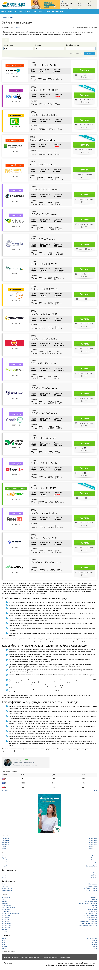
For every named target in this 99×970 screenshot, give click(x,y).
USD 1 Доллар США (66, 3)
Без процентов (6, 923)
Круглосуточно (6, 925)
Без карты (94, 899)
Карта (4, 884)
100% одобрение (91, 917)
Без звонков (6, 927)
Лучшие (94, 907)
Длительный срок (91, 866)
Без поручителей (91, 913)
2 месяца (94, 858)
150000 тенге (93, 841)
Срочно (4, 931)
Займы (28, 12)
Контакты (7, 957)
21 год (95, 873)
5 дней (4, 856)
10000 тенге (5, 841)
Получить (84, 70)
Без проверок (6, 921)
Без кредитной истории (89, 923)
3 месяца (94, 860)
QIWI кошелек (92, 884)
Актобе (4, 942)
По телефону (93, 919)
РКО (40, 12)
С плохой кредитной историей (87, 925)
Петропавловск (92, 938)
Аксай (4, 938)
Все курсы (5, 790)
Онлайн (4, 901)
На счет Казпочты (91, 890)
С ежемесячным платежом (88, 921)
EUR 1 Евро (64, 5)
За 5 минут (93, 897)
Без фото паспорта (91, 901)
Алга (3, 945)
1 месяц (94, 856)
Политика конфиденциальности (31, 957)
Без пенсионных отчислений (88, 903)
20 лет (4, 877)
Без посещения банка (90, 915)
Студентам (5, 903)
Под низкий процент (8, 907)
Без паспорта (93, 911)
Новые (4, 899)
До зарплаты (6, 897)
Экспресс (5, 929)
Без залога (5, 917)
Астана (4, 949)
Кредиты (18, 12)
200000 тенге (93, 843)
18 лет (4, 873)
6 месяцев (94, 862)
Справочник (57, 12)
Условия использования (50, 957)
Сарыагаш (94, 945)
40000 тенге (6, 847)
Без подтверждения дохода (11, 913)
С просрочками (7, 911)
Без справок (6, 915)
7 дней (4, 858)
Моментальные (92, 909)
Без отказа (5, 919)
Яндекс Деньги (92, 886)
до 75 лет (94, 875)
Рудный (94, 942)
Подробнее (15, 77)
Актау (3, 940)
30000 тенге (6, 845)
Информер (15, 957)
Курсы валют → (65, 1)
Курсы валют (7, 12)
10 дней (4, 860)
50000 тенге (6, 849)
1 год (95, 864)
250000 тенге (93, 845)
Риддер (94, 940)
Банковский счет (7, 888)
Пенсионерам (6, 905)
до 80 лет (94, 877)
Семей (95, 949)
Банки (47, 12)
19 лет (4, 875)
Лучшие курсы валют (10, 771)
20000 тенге (6, 843)
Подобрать (89, 53)
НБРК (95, 790)
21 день (4, 864)
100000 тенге (93, 839)
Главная (4, 18)
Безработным (6, 909)
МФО (35, 12)
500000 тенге (93, 849)
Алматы (4, 947)
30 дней (4, 866)
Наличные (5, 886)
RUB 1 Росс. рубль (66, 8)
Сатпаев (94, 947)
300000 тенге (93, 847)
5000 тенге (5, 839)
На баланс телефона (90, 888)
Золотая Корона (7, 890)
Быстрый (94, 905)
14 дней (4, 862)
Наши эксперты (65, 957)
